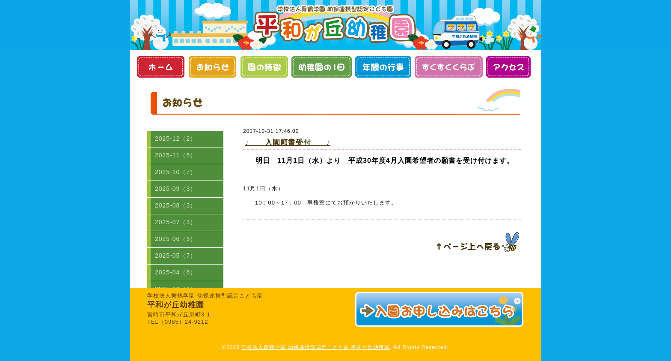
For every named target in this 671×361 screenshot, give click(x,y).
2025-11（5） (175, 155)
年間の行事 (383, 67)
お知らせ (212, 67)
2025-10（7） (175, 171)
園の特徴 (264, 67)
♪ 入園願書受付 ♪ (287, 142)
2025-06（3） (175, 238)
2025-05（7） (175, 255)
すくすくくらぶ (448, 67)
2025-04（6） (175, 272)
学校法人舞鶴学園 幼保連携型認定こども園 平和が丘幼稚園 (315, 347)
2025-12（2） (175, 138)
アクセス (508, 67)
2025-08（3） (175, 205)
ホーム (160, 67)
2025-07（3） (175, 222)
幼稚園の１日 (321, 67)
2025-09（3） (175, 188)
